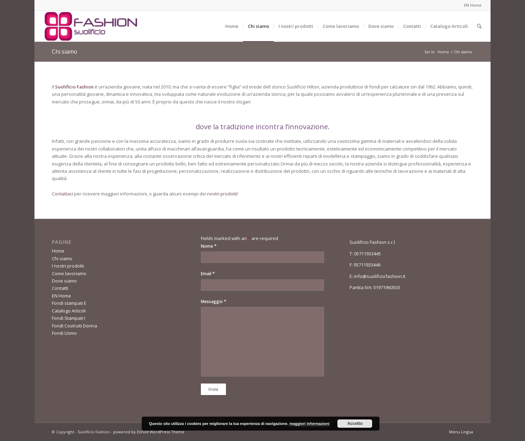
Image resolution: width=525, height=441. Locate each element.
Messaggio (213, 301)
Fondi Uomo (64, 333)
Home (443, 51)
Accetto (354, 423)
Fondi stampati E (69, 303)
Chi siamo (64, 51)
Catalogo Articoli (69, 311)
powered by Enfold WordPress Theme (149, 431)
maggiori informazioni (309, 423)
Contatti (60, 288)
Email (208, 273)
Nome (209, 246)
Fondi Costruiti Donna (74, 326)
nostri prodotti (222, 194)
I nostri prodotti (68, 266)
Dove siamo (64, 281)
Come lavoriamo (69, 273)
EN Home (472, 5)
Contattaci (62, 194)
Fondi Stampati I (68, 318)
